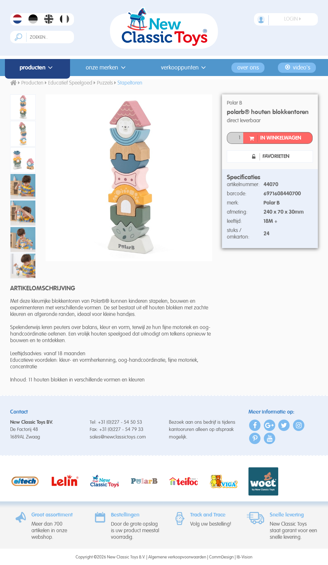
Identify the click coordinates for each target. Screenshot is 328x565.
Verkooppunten (185, 67)
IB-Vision (244, 557)
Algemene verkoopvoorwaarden (177, 557)
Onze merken (107, 67)
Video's (297, 67)
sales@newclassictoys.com (118, 437)
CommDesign (221, 557)
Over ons (248, 67)
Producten (37, 67)
